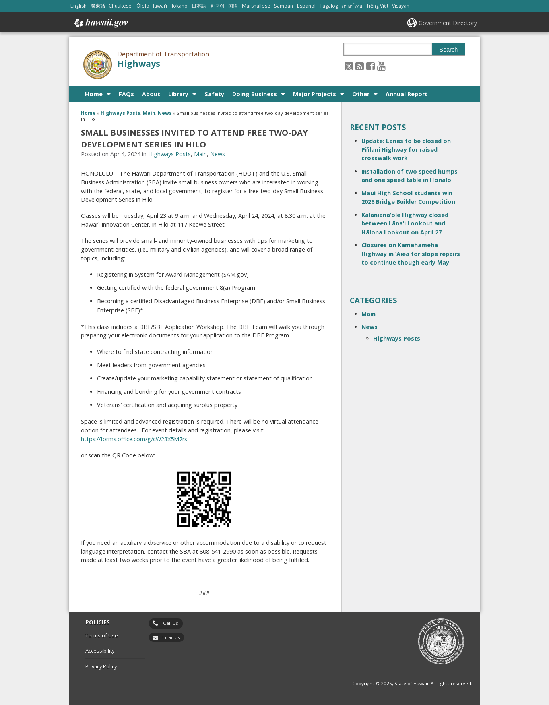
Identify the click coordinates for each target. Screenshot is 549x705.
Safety (214, 94)
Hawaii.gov (100, 23)
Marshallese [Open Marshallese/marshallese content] (256, 5)
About (151, 94)
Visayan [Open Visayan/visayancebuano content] (400, 5)
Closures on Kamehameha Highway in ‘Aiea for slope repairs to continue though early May (410, 253)
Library (178, 94)
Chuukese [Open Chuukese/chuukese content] (120, 5)
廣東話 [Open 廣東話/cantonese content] (98, 5)
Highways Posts (120, 113)
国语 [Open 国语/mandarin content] (233, 5)
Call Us (170, 623)
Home (94, 94)
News (165, 113)
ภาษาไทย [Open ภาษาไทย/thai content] (352, 5)
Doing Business (254, 94)
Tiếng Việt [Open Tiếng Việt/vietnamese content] (377, 5)
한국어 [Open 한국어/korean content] (217, 5)
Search (449, 49)
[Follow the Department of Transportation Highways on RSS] (359, 65)
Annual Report (406, 94)
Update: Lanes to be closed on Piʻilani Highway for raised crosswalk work (406, 149)
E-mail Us (170, 637)
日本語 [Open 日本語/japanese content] (199, 5)
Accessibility (99, 650)
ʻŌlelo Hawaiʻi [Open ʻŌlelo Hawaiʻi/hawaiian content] (151, 5)
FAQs (126, 94)
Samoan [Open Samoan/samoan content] (283, 5)
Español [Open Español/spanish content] (306, 5)
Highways (138, 63)
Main (149, 113)
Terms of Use (101, 635)
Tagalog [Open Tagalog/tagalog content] (329, 5)
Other (360, 94)
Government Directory (448, 23)
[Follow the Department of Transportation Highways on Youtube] (381, 65)
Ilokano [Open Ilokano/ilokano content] (179, 5)
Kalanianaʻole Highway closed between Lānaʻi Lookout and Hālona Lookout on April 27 (404, 223)
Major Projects (314, 94)
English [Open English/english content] (78, 5)
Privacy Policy (101, 666)
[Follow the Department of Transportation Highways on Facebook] (370, 65)
